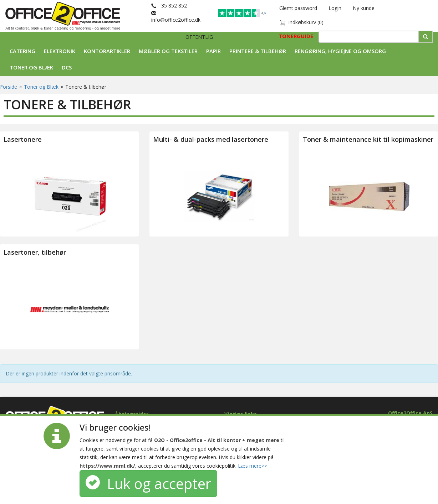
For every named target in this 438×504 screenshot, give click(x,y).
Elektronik (59, 50)
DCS (67, 67)
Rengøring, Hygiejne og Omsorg (340, 50)
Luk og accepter (148, 483)
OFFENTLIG (199, 36)
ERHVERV (166, 36)
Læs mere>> (252, 465)
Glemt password (298, 8)
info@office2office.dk (175, 16)
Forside (8, 86)
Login (334, 8)
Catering (22, 50)
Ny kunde (364, 8)
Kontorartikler (107, 50)
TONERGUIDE (296, 36)
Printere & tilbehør (257, 50)
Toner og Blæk (31, 67)
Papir (213, 50)
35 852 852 (169, 5)
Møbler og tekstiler (168, 50)
